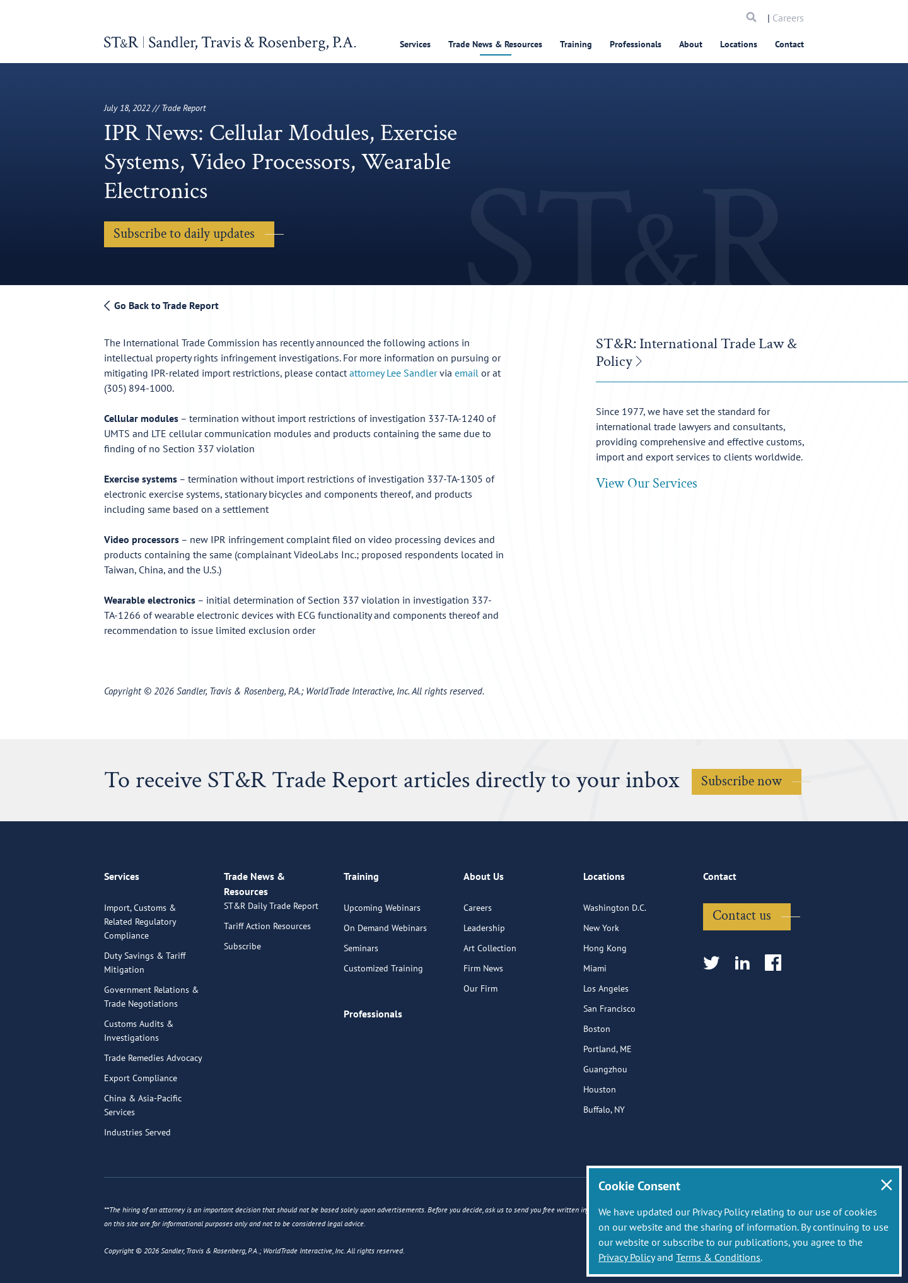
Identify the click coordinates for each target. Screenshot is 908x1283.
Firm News (483, 1019)
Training (576, 44)
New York (601, 979)
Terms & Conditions (718, 1257)
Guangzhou (605, 1120)
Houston (599, 1140)
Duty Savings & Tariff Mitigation (144, 1013)
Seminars (361, 999)
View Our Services (646, 483)
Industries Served (137, 1183)
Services (415, 44)
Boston (596, 1080)
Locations (738, 44)
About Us (483, 933)
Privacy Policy (626, 1257)
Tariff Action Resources (267, 991)
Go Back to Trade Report (161, 305)
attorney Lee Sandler (393, 372)
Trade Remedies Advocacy (153, 1109)
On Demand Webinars (385, 979)
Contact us (742, 967)
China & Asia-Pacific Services (143, 1156)
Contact (789, 44)
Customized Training (383, 1019)
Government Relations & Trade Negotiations (151, 1047)
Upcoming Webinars (382, 958)
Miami (595, 1019)
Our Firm (480, 1039)
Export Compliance (140, 1129)
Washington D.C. (614, 958)
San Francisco (609, 1059)
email (467, 372)
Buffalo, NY (604, 1160)
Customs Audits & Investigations (138, 1081)
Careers (788, 17)
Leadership (484, 979)
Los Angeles (606, 1039)
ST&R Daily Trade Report (271, 971)
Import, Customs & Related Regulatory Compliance (140, 972)
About (690, 44)
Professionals (635, 44)
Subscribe (242, 1011)
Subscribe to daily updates (184, 234)
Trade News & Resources (495, 44)
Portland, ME (607, 1100)
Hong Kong (605, 999)
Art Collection (489, 999)
